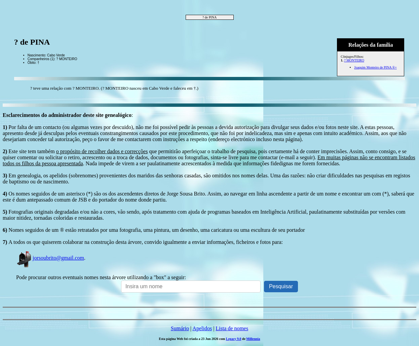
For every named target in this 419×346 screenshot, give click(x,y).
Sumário (180, 328)
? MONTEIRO (354, 60)
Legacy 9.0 (233, 339)
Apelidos (202, 328)
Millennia (253, 339)
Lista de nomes (232, 328)
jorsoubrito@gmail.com (50, 258)
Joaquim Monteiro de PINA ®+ (375, 67)
